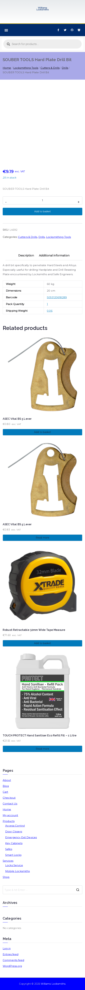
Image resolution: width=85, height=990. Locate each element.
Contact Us (10, 803)
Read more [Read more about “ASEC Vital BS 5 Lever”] (42, 537)
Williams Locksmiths (53, 983)
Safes (8, 849)
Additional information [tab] (54, 255)
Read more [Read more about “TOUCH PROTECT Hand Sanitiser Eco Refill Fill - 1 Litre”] (42, 748)
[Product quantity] (42, 200)
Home (7, 67)
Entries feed (10, 954)
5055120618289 (57, 297)
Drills (65, 67)
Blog (6, 786)
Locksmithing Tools (25, 67)
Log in (7, 948)
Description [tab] (26, 255)
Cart (5, 791)
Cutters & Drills (50, 67)
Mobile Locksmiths (17, 871)
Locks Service (14, 865)
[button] (6, 30)
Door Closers (13, 831)
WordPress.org (12, 966)
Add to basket (42, 211)
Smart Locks (13, 855)
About (7, 780)
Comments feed (13, 960)
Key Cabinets (13, 843)
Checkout (9, 797)
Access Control (15, 825)
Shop (6, 877)
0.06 (49, 310)
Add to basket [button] (42, 432)
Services (8, 860)
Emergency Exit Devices (21, 837)
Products (9, 821)
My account (10, 815)
